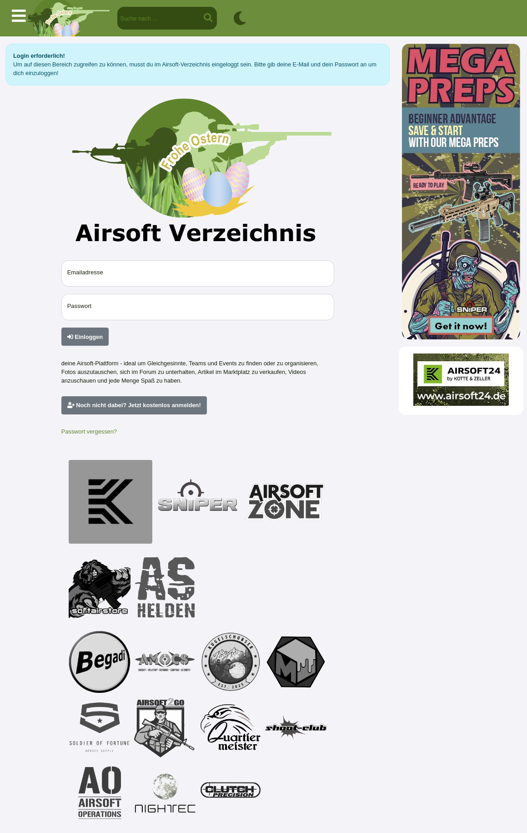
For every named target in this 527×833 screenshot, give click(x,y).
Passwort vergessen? (89, 431)
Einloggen (85, 336)
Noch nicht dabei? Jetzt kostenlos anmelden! (134, 405)
